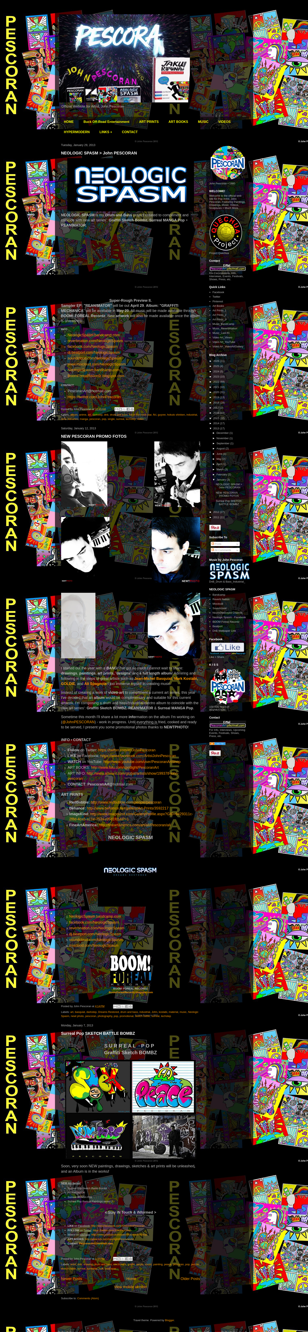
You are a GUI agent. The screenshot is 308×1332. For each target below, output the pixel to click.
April (219, 464)
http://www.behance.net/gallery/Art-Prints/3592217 (128, 808)
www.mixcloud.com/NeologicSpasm (97, 364)
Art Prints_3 (219, 319)
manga (84, 419)
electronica (119, 1264)
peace (167, 1264)
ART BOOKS (178, 122)
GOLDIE (68, 684)
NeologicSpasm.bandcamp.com (94, 370)
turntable (92, 1268)
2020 (216, 392)
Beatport (218, 626)
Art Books (218, 305)
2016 (216, 412)
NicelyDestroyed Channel (228, 612)
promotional (126, 1016)
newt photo (77, 1016)
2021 (216, 387)
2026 (216, 361)
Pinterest (218, 301)
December (223, 432)
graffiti (131, 1264)
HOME (69, 122)
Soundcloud (220, 608)
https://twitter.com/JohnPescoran (94, 397)
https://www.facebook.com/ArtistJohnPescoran (138, 756)
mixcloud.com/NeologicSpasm (94, 945)
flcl (154, 414)
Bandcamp (219, 594)
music (183, 1011)
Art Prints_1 (219, 310)
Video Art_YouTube (224, 341)
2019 (216, 397)
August (220, 448)
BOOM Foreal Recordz (226, 621)
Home (131, 1279)
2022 (216, 381)
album (73, 414)
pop (104, 419)
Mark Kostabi (185, 679)
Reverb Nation (221, 599)
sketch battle (142, 1016)
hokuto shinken (176, 414)
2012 (216, 512)
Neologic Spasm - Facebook (229, 617)
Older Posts (190, 1279)
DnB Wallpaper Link (224, 630)
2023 (216, 376)
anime (82, 414)
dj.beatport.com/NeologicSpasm (94, 352)
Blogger (169, 1320)
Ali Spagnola (95, 684)
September (223, 443)
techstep (131, 419)
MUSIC (203, 122)
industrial (191, 414)
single (111, 419)
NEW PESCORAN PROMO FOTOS (94, 436)
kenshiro (73, 419)
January (221, 479)
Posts (216, 543)
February (222, 474)
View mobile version (130, 1287)
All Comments (221, 550)
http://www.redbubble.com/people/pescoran (126, 802)
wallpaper (110, 1268)
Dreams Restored (108, 1011)
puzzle (195, 1264)
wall (101, 1268)
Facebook (218, 292)
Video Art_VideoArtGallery (228, 346)
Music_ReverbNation (225, 328)
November (223, 438)
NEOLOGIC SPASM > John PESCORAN (99, 153)
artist (73, 1264)
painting (158, 1264)
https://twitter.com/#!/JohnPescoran (127, 750)
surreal (120, 419)
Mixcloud (218, 603)
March (220, 469)
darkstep (97, 414)
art (89, 414)
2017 (216, 407)
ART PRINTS (149, 122)
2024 (216, 371)
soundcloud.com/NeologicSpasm (94, 358)
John (64, 419)
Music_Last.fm (221, 332)
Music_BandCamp (223, 323)
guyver (162, 414)
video (140, 419)
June (219, 453)
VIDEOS (224, 122)
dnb (106, 414)
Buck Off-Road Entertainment (106, 122)
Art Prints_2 (219, 314)
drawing (88, 1264)
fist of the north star (140, 414)
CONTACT (130, 132)
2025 (216, 366)
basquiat (80, 1011)
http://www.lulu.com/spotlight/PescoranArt (125, 767)
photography (105, 1016)
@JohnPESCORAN (78, 722)
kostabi (163, 1011)
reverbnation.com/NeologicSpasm (95, 341)
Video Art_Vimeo (222, 337)
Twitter (216, 296)
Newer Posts (71, 1279)
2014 (216, 423)
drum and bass (119, 414)
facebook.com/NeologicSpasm (92, 347)
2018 (216, 402)
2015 (216, 418)
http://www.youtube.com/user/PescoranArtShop (141, 762)
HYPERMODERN (77, 132)
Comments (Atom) (88, 1298)
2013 (216, 428)
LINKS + (106, 132)
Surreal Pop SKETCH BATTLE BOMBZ (98, 1033)
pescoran (94, 419)
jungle (139, 1264)
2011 (216, 517)
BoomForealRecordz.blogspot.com (96, 376)
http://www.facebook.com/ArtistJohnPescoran (118, 1225)
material (173, 1011)
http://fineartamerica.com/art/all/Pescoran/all (135, 825)
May (219, 458)
